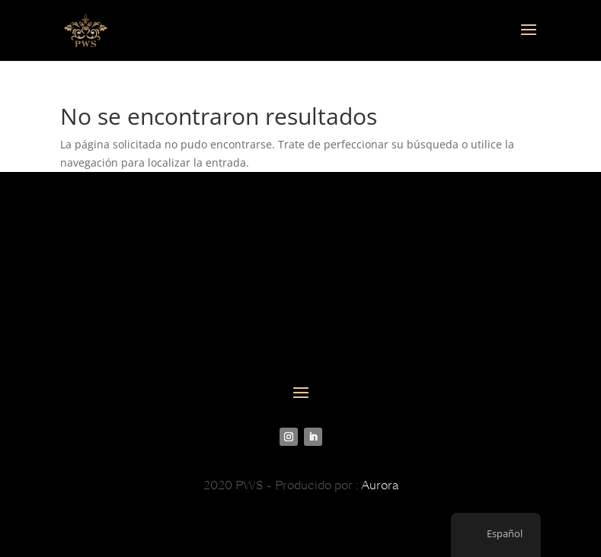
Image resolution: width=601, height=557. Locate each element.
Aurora (379, 485)
